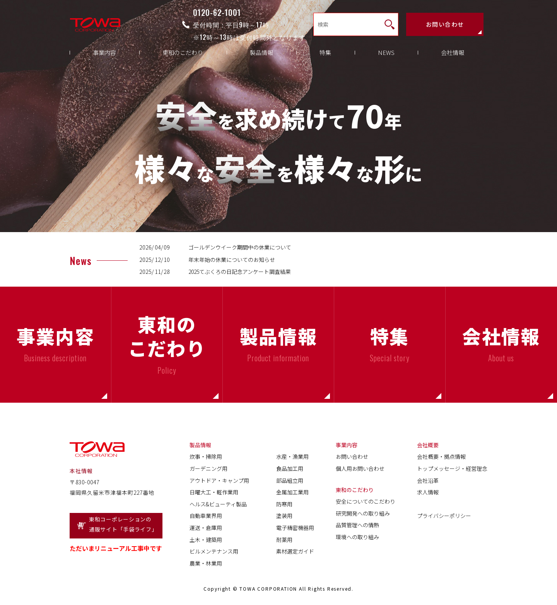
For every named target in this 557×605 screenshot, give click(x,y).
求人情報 (428, 492)
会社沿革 (428, 480)
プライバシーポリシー (444, 516)
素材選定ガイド (295, 551)
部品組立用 (289, 480)
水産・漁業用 (292, 456)
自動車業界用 (206, 516)
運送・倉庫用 (206, 528)
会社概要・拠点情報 (441, 456)
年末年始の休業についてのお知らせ (231, 259)
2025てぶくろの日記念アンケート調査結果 (239, 271)
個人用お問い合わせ (360, 468)
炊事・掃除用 (206, 456)
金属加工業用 (292, 492)
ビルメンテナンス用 (214, 551)
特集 (325, 58)
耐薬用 (284, 539)
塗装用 (284, 516)
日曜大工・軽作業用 (214, 492)
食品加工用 (289, 468)
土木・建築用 (206, 539)
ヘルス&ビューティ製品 (218, 504)
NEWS (386, 58)
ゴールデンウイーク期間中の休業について (239, 247)
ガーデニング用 (208, 468)
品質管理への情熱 (357, 525)
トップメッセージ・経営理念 (452, 468)
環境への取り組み (357, 537)
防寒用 (284, 504)
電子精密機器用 (295, 528)
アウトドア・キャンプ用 (219, 480)
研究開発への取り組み (363, 513)
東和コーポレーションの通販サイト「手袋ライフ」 (123, 524)
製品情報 (261, 58)
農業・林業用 (206, 563)
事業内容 (104, 58)
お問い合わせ (445, 25)
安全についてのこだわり (365, 501)
